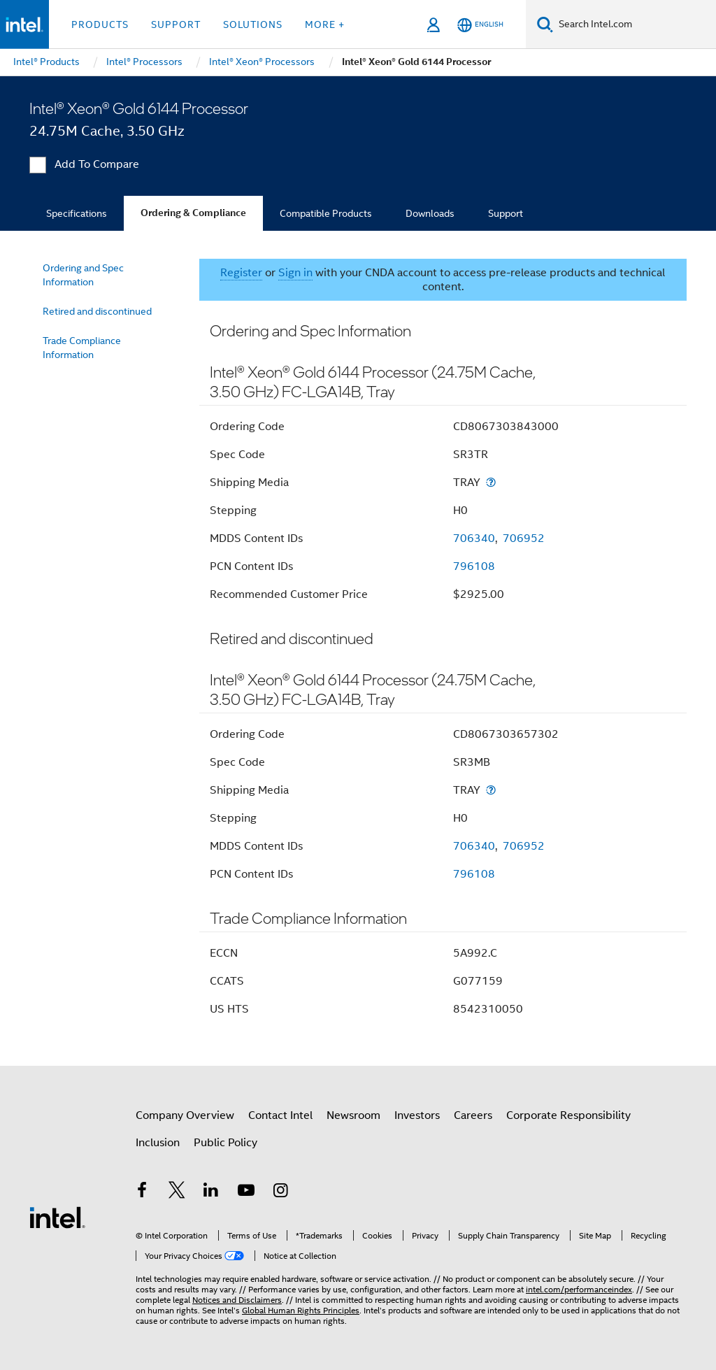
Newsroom (353, 1115)
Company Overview (185, 1115)
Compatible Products (326, 213)
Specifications (76, 213)
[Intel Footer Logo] (57, 1217)
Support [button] (176, 24)
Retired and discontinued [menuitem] (97, 311)
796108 (474, 566)
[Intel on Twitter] (177, 1192)
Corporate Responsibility (568, 1115)
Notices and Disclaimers (237, 1299)
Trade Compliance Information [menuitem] (82, 347)
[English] (480, 25)
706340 (474, 538)
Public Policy (225, 1143)
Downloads (430, 213)
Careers (473, 1115)
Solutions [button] (252, 24)
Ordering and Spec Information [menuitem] (83, 275)
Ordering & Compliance (193, 213)
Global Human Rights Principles (300, 1310)
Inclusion (158, 1143)
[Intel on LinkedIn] (211, 1192)
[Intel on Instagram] (280, 1192)
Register (241, 273)
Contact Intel (280, 1115)
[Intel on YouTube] (246, 1192)
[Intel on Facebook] (142, 1192)
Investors (417, 1115)
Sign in (295, 273)
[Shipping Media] (491, 482)
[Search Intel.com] (634, 24)
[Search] (545, 24)
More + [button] (325, 24)
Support (505, 213)
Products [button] (100, 24)
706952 (524, 538)
